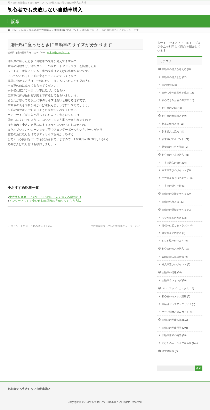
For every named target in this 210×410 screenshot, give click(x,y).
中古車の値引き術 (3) (173, 185)
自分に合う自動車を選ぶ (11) (178, 92)
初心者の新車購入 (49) (174, 115)
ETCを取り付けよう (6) (175, 240)
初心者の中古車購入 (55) (175, 154)
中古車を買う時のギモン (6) (177, 178)
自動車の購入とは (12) (174, 77)
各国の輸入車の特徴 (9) (175, 256)
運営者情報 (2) (170, 351)
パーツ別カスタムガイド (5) (177, 311)
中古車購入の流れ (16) (174, 162)
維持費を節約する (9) (173, 233)
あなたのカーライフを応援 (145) (180, 343)
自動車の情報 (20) (172, 272)
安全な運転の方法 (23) (174, 217)
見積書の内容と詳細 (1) (175, 146)
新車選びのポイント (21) (175, 139)
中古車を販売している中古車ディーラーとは (117, 226)
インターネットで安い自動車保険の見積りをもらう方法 (45, 200)
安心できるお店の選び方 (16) (178, 100)
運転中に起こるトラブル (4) (177, 225)
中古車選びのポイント (58, 52)
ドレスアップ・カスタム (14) (178, 288)
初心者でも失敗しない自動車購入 (45, 10)
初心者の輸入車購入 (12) (175, 248)
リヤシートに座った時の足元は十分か (30, 226)
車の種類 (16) (169, 84)
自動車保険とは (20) (173, 201)
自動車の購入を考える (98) (177, 69)
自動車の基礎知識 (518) (175, 319)
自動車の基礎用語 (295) (175, 327)
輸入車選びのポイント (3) (176, 264)
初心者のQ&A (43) (172, 107)
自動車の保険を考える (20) (177, 193)
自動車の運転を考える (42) (177, 209)
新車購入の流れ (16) (173, 131)
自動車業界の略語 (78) (174, 335)
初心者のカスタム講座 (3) (176, 296)
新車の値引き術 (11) (173, 123)
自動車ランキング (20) (174, 280)
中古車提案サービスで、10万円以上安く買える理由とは (45, 197)
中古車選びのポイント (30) (177, 170)
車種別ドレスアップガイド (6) (178, 304)
